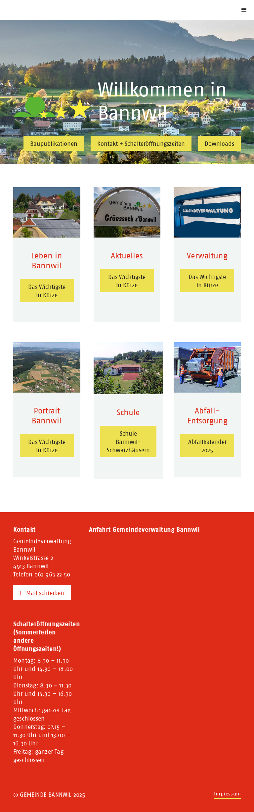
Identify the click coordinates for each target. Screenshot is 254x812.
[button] (244, 10)
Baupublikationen (53, 143)
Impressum (227, 793)
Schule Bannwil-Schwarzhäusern (128, 442)
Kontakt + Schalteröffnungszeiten (141, 143)
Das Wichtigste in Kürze (46, 290)
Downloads (219, 143)
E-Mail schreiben (42, 592)
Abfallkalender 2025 (207, 446)
